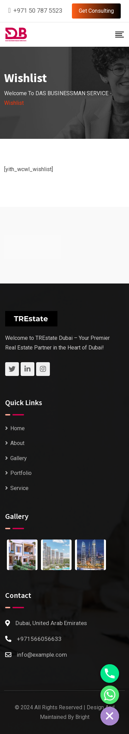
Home (17, 428)
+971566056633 (39, 638)
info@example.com (42, 654)
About (17, 443)
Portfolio (21, 473)
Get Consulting (96, 11)
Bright (82, 717)
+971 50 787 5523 (37, 10)
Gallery (18, 458)
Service (19, 488)
